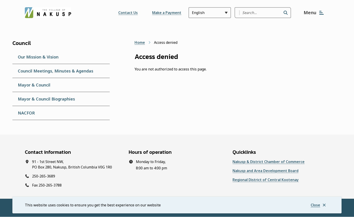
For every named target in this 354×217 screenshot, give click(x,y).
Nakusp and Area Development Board (265, 170)
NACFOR (26, 113)
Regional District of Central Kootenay (266, 179)
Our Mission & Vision (38, 57)
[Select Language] (210, 12)
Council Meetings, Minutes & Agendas (55, 71)
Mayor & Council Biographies (46, 99)
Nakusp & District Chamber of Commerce (269, 161)
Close (315, 205)
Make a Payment (166, 12)
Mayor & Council (34, 85)
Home (140, 42)
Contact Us (128, 12)
